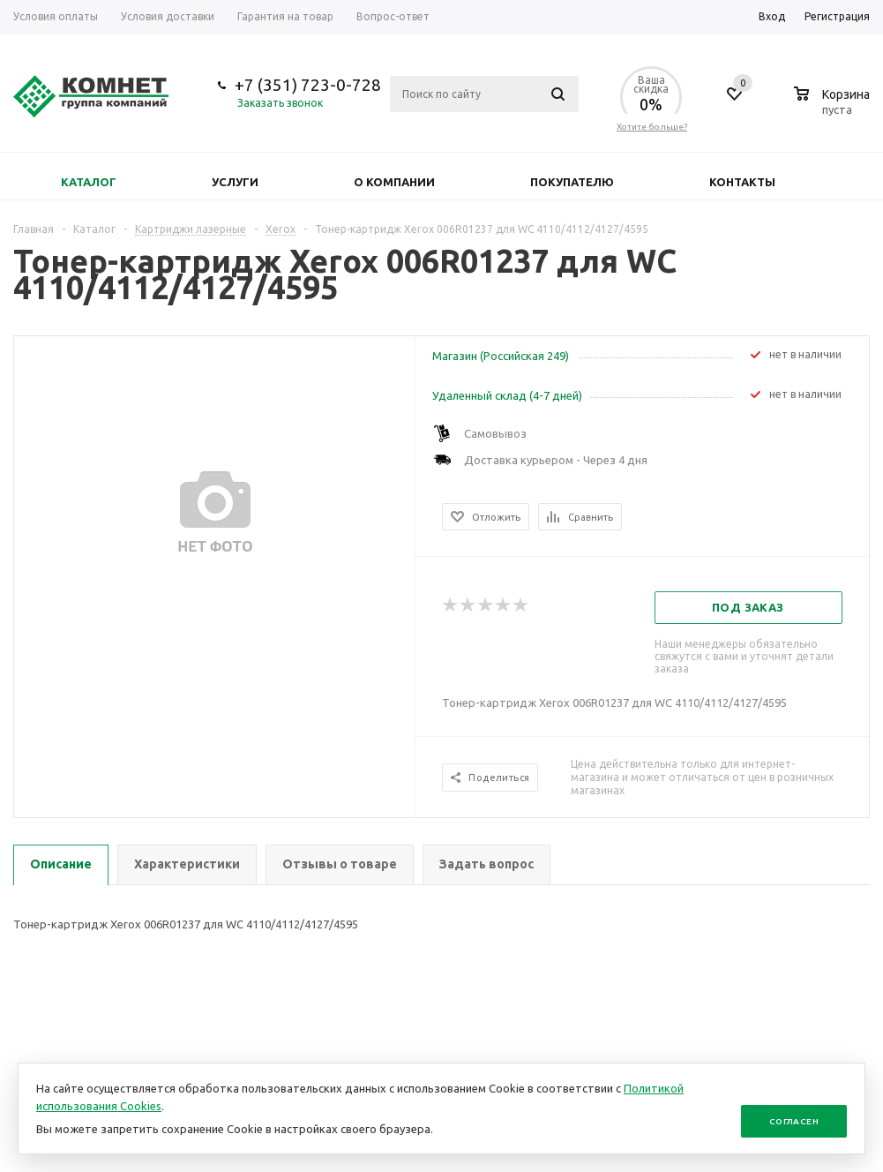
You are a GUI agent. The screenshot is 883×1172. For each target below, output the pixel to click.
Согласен (794, 1121)
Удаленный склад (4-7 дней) (507, 395)
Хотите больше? (652, 126)
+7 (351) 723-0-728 (308, 84)
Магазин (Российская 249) (500, 355)
